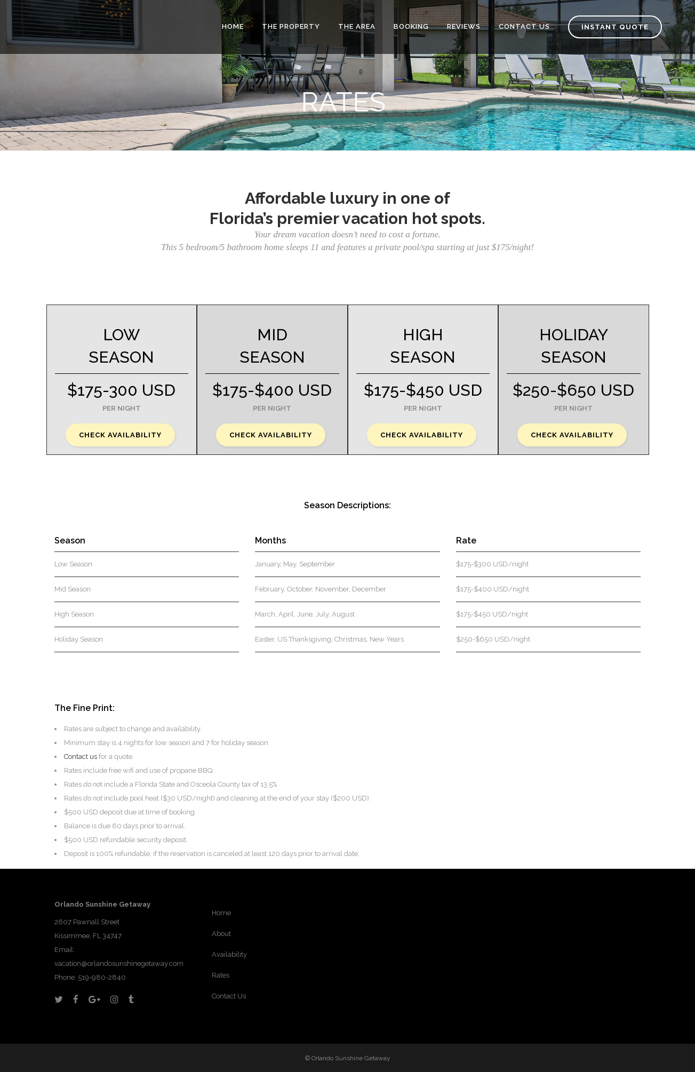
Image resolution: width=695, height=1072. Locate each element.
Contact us (80, 757)
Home (221, 913)
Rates (220, 975)
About (221, 934)
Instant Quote (615, 27)
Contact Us (229, 996)
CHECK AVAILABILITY (120, 435)
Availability (229, 954)
